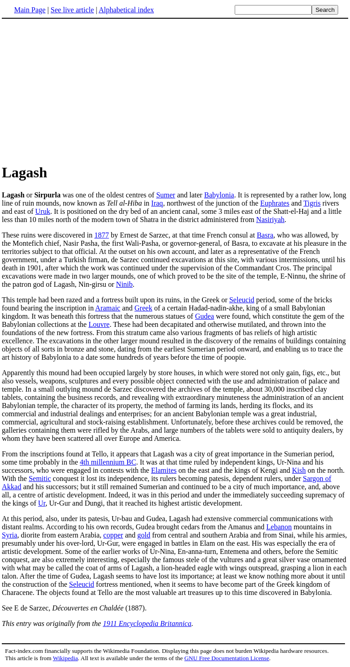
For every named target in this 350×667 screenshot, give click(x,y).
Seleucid (241, 300)
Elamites (163, 470)
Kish (299, 470)
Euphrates (274, 203)
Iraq (157, 203)
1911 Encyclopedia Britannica (147, 623)
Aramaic (107, 308)
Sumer (165, 195)
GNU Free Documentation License (226, 658)
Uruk (42, 211)
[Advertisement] (78, 91)
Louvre (98, 324)
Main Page (30, 10)
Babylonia (219, 195)
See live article (72, 10)
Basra (265, 235)
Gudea (204, 316)
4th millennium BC (108, 462)
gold (143, 535)
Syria (9, 535)
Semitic (40, 478)
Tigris (312, 203)
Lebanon (279, 527)
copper (113, 535)
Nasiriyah (270, 219)
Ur (42, 503)
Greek (143, 308)
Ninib (124, 284)
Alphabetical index (126, 10)
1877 (101, 235)
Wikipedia (65, 658)
